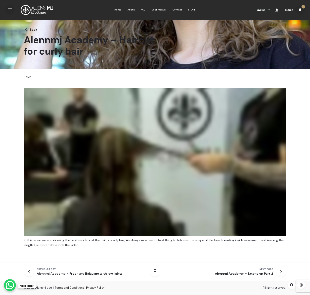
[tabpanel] (155, 171)
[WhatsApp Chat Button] (10, 285)
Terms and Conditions (69, 287)
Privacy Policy (95, 287)
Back (30, 29)
